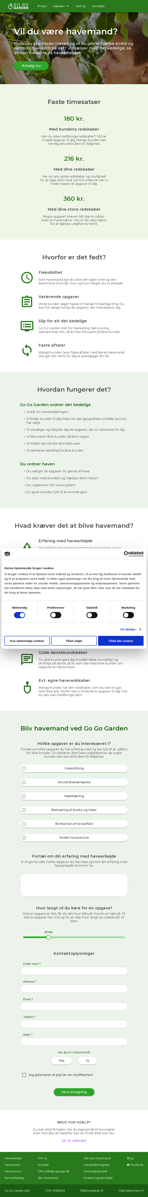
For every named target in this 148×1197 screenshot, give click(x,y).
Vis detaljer (128, 629)
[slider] (48, 937)
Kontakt (98, 6)
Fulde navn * (31, 963)
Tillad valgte (74, 640)
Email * (28, 999)
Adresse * (29, 981)
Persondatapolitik (95, 1171)
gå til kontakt (74, 1140)
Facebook (135, 1165)
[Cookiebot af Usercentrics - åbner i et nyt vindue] (127, 554)
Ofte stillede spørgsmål (53, 1171)
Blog (130, 1158)
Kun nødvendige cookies (27, 640)
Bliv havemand (48, 1178)
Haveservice (13, 1171)
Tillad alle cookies (120, 640)
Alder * (27, 1034)
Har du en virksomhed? (74, 1052)
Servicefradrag (14, 1178)
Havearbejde (13, 1158)
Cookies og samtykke (98, 1178)
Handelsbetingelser (97, 1165)
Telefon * (29, 1017)
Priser (42, 6)
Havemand (12, 1165)
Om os (81, 6)
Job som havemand (97, 1158)
